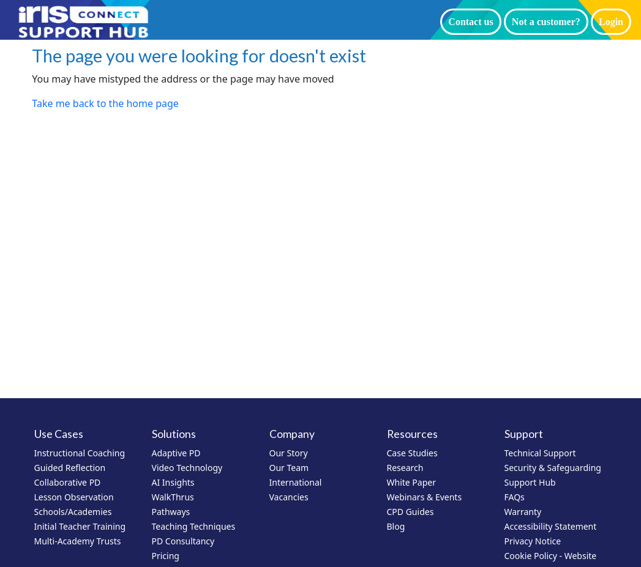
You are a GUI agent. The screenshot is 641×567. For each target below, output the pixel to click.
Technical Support (540, 453)
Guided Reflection (70, 467)
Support (523, 434)
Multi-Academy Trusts (77, 541)
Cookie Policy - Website (550, 555)
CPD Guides (410, 511)
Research (405, 467)
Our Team (289, 467)
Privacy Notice (532, 541)
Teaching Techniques (194, 526)
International (295, 482)
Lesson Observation (74, 497)
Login (611, 22)
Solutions (174, 434)
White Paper (412, 482)
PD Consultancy (183, 541)
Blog (396, 526)
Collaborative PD (67, 482)
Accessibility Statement (550, 526)
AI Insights (173, 482)
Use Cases (58, 434)
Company (292, 434)
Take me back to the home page (105, 103)
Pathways (171, 511)
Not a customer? (546, 22)
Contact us (470, 22)
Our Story (288, 453)
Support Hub (530, 482)
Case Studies (412, 453)
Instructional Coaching (80, 453)
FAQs (514, 497)
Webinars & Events (424, 497)
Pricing (165, 555)
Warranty (523, 511)
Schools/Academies (73, 511)
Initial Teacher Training (80, 526)
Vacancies (289, 497)
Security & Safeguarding (552, 467)
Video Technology (187, 467)
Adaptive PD (176, 453)
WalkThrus (173, 497)
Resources (412, 434)
